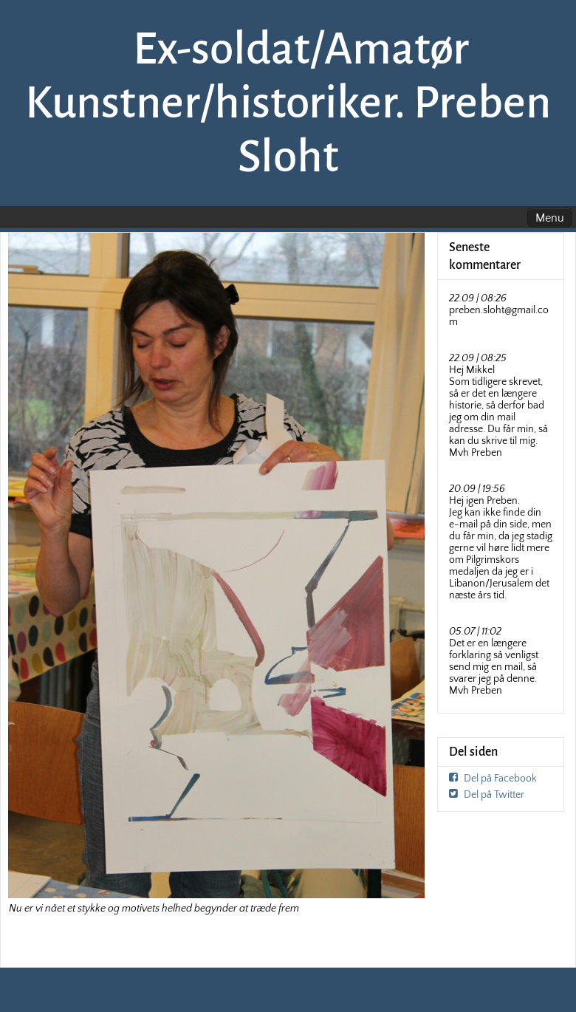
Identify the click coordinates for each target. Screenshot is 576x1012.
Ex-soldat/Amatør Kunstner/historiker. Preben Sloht (288, 102)
